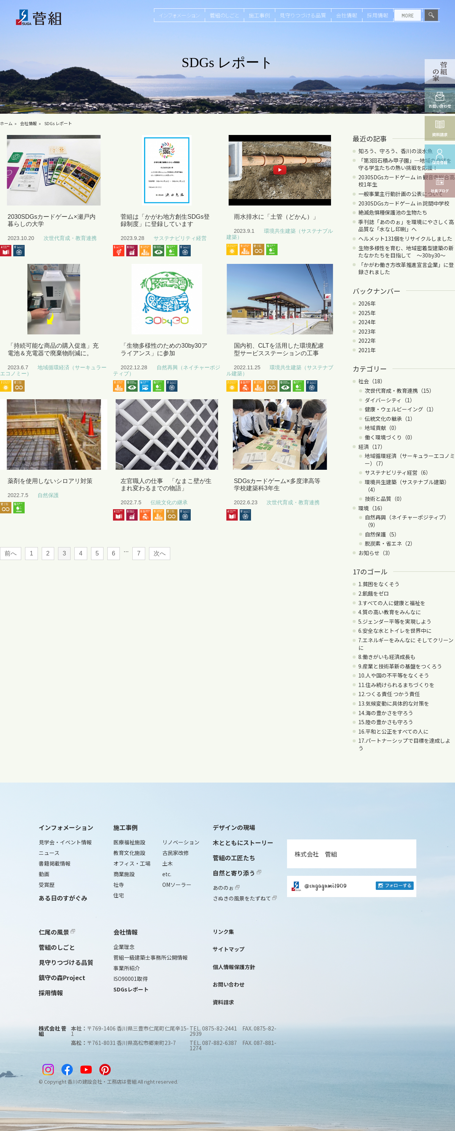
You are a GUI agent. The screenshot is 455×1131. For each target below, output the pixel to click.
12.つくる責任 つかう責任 (389, 694)
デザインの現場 (234, 827)
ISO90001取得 (130, 978)
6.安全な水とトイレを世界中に (394, 630)
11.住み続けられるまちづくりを (396, 685)
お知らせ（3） (375, 553)
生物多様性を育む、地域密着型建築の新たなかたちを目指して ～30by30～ (406, 251)
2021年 (367, 350)
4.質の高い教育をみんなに (389, 612)
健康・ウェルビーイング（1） (401, 409)
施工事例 (259, 15)
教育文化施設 (129, 852)
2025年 (367, 313)
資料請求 (223, 1002)
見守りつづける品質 (303, 15)
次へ (160, 553)
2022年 (367, 340)
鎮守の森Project (62, 977)
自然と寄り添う (237, 872)
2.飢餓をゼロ (373, 593)
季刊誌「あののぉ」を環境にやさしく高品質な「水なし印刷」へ (406, 225)
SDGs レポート (58, 123)
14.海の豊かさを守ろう (385, 713)
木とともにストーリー (243, 842)
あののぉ (226, 887)
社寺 (118, 884)
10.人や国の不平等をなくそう (393, 675)
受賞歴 (47, 884)
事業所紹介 (126, 968)
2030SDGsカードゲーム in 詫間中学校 (403, 203)
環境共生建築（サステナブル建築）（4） (407, 485)
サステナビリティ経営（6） (398, 472)
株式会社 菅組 (316, 853)
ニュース (49, 852)
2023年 (367, 331)
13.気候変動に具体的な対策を (393, 703)
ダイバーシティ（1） (390, 400)
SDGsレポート (131, 989)
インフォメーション (179, 15)
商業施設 (124, 874)
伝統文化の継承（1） (390, 418)
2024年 (367, 322)
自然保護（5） (382, 534)
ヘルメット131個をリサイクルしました (405, 238)
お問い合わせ (229, 984)
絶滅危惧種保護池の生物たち (392, 212)
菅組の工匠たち (234, 857)
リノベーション (180, 842)
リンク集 (223, 931)
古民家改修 (175, 852)
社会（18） (372, 381)
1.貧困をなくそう (379, 584)
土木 (167, 863)
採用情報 (377, 15)
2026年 (367, 303)
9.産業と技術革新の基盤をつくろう (400, 666)
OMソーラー (176, 884)
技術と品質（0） (385, 498)
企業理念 (124, 947)
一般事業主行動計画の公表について (400, 194)
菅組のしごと (224, 15)
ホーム (6, 123)
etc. (166, 874)
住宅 (118, 895)
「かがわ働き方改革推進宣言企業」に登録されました (406, 268)
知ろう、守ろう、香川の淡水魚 (395, 151)
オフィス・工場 (132, 863)
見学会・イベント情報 (65, 842)
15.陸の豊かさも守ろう (385, 722)
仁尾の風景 (57, 931)
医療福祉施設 (129, 842)
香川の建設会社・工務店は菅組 (101, 1081)
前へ (11, 553)
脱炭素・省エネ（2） (390, 543)
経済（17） (372, 446)
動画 (44, 874)
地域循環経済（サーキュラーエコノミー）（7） (410, 459)
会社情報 (346, 15)
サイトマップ (229, 949)
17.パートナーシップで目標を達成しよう (404, 744)
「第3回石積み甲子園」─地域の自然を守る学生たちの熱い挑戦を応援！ (405, 164)
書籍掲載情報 (55, 863)
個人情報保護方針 (234, 967)
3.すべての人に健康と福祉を (391, 603)
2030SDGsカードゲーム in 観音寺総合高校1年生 (406, 180)
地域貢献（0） (382, 427)
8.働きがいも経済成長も (387, 656)
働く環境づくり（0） (390, 437)
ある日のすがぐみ (63, 897)
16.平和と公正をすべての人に (393, 731)
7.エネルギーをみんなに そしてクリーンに (405, 643)
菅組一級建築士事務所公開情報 (150, 957)
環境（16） (372, 508)
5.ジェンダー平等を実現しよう (394, 621)
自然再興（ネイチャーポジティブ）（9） (407, 521)
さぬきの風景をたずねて (245, 898)
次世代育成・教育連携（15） (400, 390)
